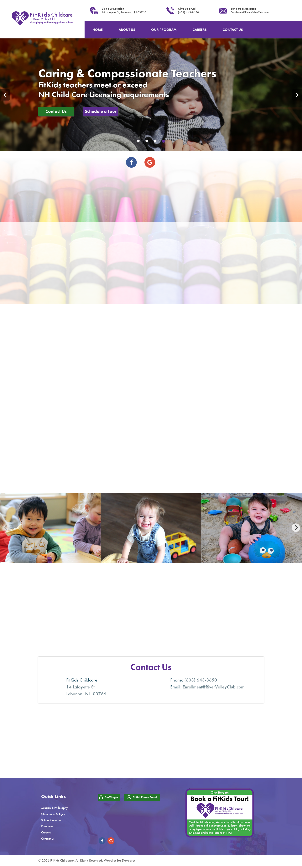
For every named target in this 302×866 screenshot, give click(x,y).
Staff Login (111, 797)
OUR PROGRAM (164, 30)
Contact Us (56, 111)
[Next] (296, 527)
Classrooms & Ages (53, 814)
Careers (46, 832)
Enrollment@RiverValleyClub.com (250, 12)
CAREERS (200, 30)
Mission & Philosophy (54, 808)
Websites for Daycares (119, 860)
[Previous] (6, 527)
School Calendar (51, 820)
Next (297, 95)
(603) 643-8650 (188, 12)
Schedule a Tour (101, 111)
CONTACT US (233, 30)
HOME (97, 30)
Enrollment (47, 826)
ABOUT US (127, 30)
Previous (5, 95)
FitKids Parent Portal (145, 797)
